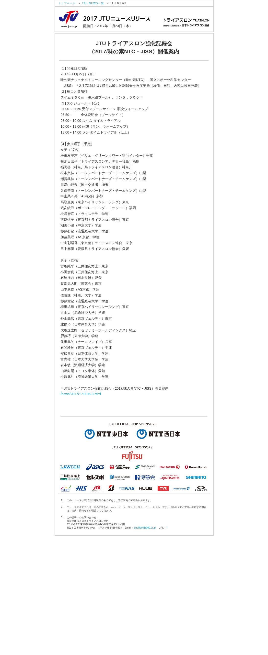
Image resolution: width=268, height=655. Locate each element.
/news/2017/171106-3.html (80, 394)
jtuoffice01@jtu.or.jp (145, 527)
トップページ (67, 3)
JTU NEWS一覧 (93, 3)
